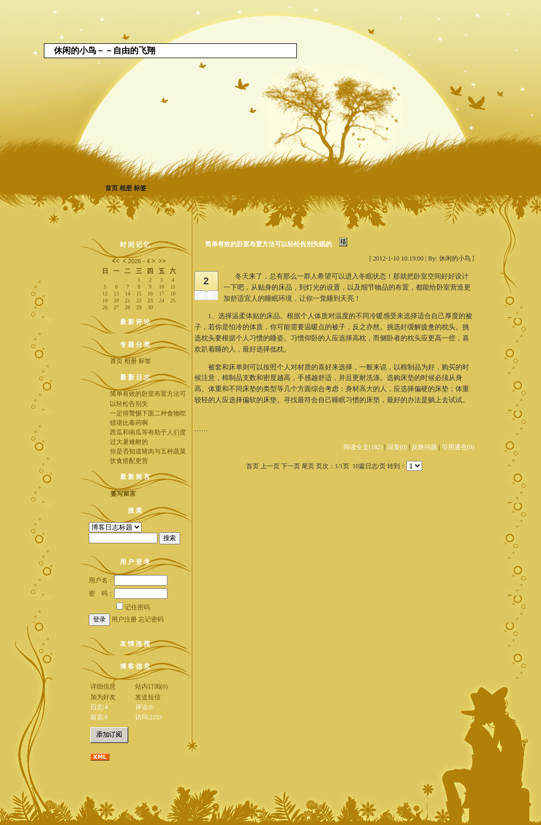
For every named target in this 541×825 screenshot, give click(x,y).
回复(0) (397, 447)
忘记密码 (151, 619)
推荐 (207, 296)
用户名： (128, 580)
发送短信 (148, 697)
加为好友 (103, 697)
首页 (111, 188)
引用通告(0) (458, 447)
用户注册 (124, 619)
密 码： (128, 593)
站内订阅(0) (151, 686)
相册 (125, 188)
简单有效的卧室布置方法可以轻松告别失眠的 (268, 244)
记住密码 (133, 607)
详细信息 (103, 686)
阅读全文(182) (363, 447)
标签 (140, 188)
